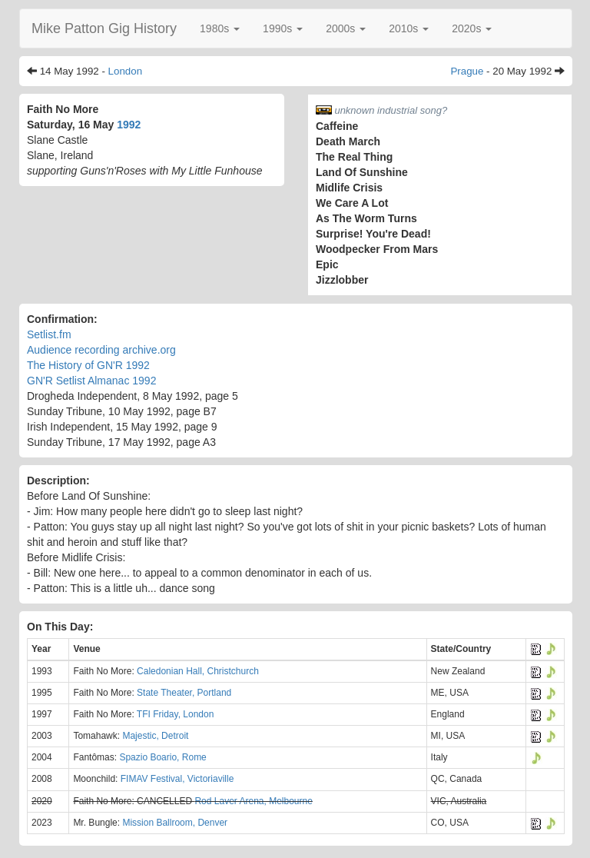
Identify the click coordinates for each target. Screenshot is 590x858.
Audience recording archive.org (101, 350)
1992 (129, 124)
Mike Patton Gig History (104, 28)
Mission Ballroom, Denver (174, 822)
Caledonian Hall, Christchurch (198, 671)
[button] (219, 28)
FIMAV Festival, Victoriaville (177, 778)
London (125, 71)
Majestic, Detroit (155, 735)
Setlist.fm (49, 334)
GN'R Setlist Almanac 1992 (91, 380)
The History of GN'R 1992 (88, 365)
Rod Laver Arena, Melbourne (253, 801)
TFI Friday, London (175, 714)
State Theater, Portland (184, 692)
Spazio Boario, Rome (162, 757)
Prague (466, 71)
